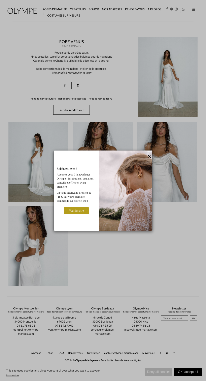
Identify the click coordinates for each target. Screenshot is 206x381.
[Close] (149, 157)
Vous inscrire (76, 210)
